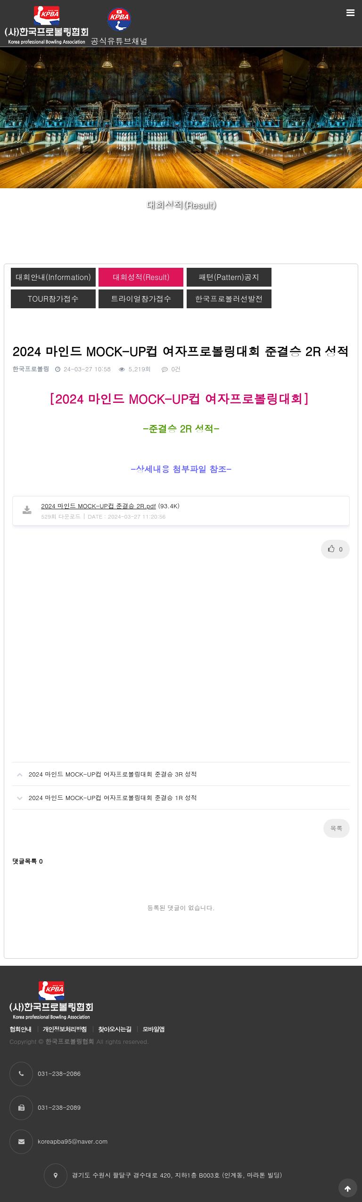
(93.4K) (110, 505)
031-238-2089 (59, 1107)
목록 (336, 828)
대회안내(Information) (53, 277)
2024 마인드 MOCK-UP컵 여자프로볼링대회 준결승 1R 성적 (104, 794)
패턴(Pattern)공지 (228, 277)
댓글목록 (27, 861)
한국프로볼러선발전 (229, 298)
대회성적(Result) (141, 277)
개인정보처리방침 (65, 1029)
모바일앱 (153, 1029)
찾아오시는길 (114, 1029)
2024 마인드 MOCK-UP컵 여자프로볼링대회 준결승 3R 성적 (104, 770)
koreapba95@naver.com (73, 1141)
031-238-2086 (59, 1073)
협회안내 (20, 1029)
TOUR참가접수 (53, 298)
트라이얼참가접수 (141, 298)
